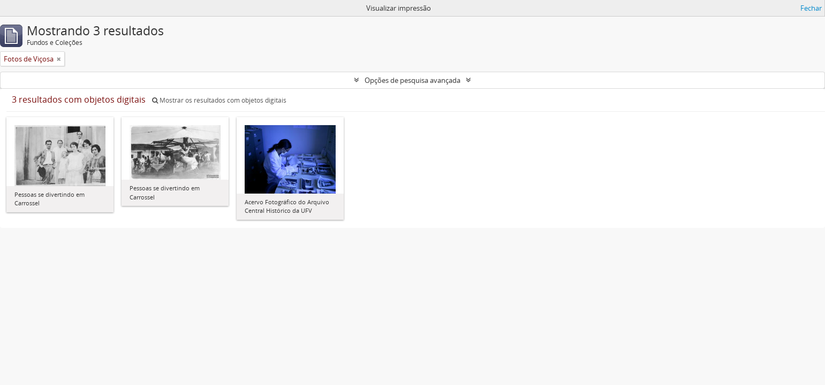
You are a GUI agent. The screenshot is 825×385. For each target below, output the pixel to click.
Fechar (811, 8)
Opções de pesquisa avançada (412, 80)
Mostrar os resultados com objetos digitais (219, 100)
